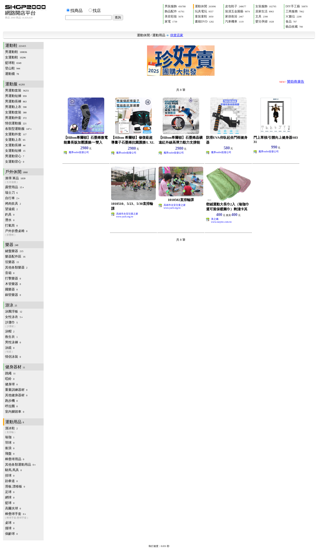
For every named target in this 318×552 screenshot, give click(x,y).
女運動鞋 (15, 57)
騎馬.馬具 (13, 470)
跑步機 (11, 400)
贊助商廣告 (295, 82)
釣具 (9, 214)
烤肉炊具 (13, 203)
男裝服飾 (175, 6)
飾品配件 (174, 11)
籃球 (9, 503)
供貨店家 (176, 35)
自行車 (12, 198)
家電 (171, 21)
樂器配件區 (15, 256)
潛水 (9, 220)
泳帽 (9, 331)
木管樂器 (13, 284)
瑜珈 (9, 437)
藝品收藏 (294, 26)
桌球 (9, 522)
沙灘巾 (24, 324)
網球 (9, 497)
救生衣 (11, 336)
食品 (291, 21)
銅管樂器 (13, 294)
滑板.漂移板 (15, 486)
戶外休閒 (16, 172)
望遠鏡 (11, 209)
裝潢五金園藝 (237, 11)
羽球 (9, 442)
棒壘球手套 (24, 516)
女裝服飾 (265, 6)
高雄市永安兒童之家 (127, 213)
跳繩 (10, 373)
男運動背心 (14, 156)
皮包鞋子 (235, 6)
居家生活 (264, 11)
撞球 (9, 528)
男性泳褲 (13, 342)
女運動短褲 (15, 150)
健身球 (11, 384)
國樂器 (11, 289)
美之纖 (214, 219)
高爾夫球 (13, 508)
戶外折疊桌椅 (24, 233)
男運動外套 (16, 117)
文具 (261, 16)
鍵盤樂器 (14, 251)
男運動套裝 (17, 90)
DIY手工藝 (296, 6)
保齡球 (11, 533)
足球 (9, 492)
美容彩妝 (174, 16)
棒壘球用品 (14, 459)
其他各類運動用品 (20, 464)
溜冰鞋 (24, 430)
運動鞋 (15, 45)
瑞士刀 (11, 192)
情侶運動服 (16, 123)
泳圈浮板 (13, 311)
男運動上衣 (16, 106)
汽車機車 (234, 21)
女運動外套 (16, 134)
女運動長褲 (15, 145)
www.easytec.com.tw (221, 221)
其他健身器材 (16, 395)
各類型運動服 (18, 128)
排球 (9, 475)
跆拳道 (11, 481)
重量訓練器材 (16, 389)
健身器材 (15, 367)
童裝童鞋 (204, 16)
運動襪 (12, 73)
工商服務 (295, 11)
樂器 (11, 244)
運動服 (15, 84)
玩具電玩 (204, 11)
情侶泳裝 (13, 356)
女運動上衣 (15, 139)
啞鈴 (9, 378)
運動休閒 (205, 6)
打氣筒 (11, 225)
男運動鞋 (16, 52)
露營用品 (14, 187)
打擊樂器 (13, 278)
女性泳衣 (14, 317)
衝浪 (9, 448)
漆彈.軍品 (24, 180)
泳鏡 (24, 349)
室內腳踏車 (14, 411)
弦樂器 (12, 262)
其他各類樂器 (16, 267)
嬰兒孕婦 (264, 21)
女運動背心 (14, 161)
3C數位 (293, 16)
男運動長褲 (16, 101)
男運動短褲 (16, 96)
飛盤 (9, 453)
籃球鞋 (13, 62)
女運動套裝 (16, 112)
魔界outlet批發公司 (79, 152)
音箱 (9, 273)
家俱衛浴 (234, 16)
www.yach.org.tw (124, 216)
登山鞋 (12, 68)
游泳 (11, 305)
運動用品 (158, 35)
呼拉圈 (11, 406)
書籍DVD (204, 21)
